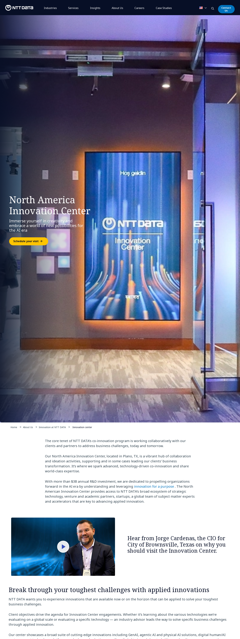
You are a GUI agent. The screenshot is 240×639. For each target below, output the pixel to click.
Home (13, 427)
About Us (117, 8)
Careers (139, 8)
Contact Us (226, 9)
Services (73, 8)
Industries (50, 8)
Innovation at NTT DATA (52, 427)
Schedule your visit (26, 241)
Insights (95, 8)
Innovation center (82, 427)
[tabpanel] (120, 218)
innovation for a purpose (154, 486)
